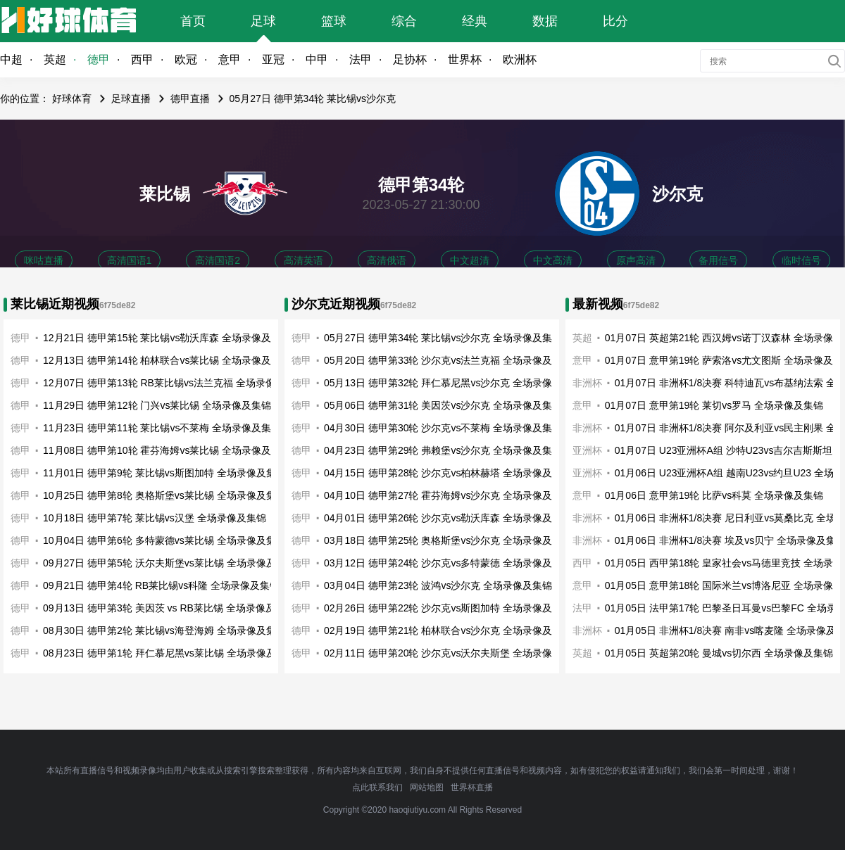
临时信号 (801, 260)
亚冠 (273, 59)
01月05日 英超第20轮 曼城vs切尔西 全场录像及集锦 (719, 653)
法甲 (360, 59)
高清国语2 (217, 260)
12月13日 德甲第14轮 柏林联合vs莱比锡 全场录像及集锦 (167, 360)
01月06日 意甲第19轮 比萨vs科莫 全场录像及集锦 (714, 495)
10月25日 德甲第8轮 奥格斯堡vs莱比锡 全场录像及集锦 (164, 495)
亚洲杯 (587, 450)
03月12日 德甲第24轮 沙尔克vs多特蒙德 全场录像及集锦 (448, 563)
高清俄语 (386, 260)
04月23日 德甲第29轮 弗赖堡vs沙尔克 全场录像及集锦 (443, 450)
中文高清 (552, 260)
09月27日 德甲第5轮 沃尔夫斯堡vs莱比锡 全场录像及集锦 (169, 563)
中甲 (317, 59)
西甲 (142, 59)
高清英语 (303, 260)
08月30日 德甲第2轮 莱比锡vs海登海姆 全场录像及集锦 (164, 630)
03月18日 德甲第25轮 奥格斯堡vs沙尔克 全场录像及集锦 (448, 540)
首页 (193, 21)
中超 (11, 59)
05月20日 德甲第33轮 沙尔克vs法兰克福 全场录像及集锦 (448, 360)
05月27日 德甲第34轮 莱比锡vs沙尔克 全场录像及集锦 (443, 337)
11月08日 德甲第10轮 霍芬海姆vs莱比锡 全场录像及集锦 (167, 450)
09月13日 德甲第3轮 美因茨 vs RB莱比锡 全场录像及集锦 (169, 608)
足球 (263, 21)
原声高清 (636, 260)
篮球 (333, 21)
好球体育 (72, 98)
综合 (404, 21)
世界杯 (465, 59)
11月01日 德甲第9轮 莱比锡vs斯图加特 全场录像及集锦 (164, 472)
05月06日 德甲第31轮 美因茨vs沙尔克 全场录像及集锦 (443, 405)
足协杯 (410, 59)
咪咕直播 (43, 260)
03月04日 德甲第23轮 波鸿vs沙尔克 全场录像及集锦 (438, 585)
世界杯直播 (472, 787)
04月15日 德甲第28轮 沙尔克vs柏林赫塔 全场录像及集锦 (448, 472)
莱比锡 (164, 193)
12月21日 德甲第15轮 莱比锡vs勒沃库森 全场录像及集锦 (167, 337)
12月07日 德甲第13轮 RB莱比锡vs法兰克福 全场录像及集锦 (174, 382)
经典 (474, 21)
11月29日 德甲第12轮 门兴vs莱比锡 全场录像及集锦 (157, 405)
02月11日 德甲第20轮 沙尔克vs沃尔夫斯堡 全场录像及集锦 (453, 653)
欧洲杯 (520, 59)
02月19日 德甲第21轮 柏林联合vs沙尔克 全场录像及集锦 (448, 630)
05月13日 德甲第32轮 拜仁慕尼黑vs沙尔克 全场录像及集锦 (453, 382)
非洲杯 (587, 427)
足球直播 (131, 98)
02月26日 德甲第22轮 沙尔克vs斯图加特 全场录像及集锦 (448, 608)
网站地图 (427, 787)
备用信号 (718, 260)
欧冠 (186, 59)
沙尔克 (677, 193)
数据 (545, 21)
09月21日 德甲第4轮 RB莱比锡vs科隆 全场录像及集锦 (161, 585)
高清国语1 (129, 260)
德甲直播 (190, 98)
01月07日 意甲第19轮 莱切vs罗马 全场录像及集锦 (714, 405)
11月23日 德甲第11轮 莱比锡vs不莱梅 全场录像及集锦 (162, 427)
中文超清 (469, 260)
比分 (615, 21)
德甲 (98, 59)
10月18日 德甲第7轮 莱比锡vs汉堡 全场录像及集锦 (154, 518)
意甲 (229, 59)
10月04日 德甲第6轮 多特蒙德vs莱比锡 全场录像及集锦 (164, 540)
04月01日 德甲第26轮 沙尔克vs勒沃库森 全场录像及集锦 (448, 518)
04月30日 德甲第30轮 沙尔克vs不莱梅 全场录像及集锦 (443, 427)
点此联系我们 (377, 787)
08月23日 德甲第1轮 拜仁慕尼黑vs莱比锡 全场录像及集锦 (169, 653)
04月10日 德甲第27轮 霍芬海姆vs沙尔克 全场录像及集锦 (448, 495)
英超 (55, 59)
